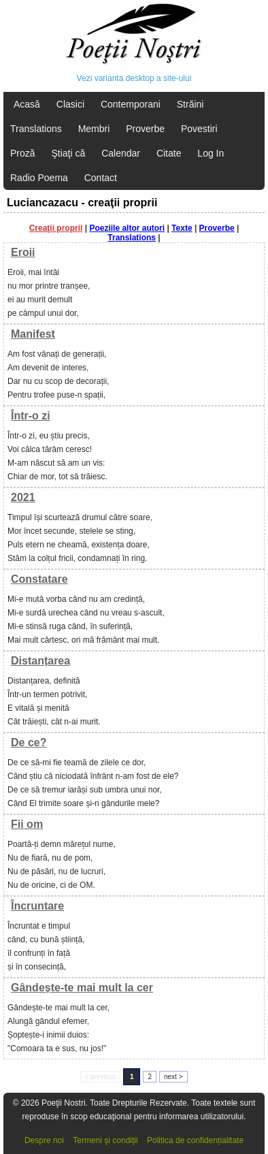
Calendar (120, 153)
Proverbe (145, 128)
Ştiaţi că (68, 153)
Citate (169, 153)
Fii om (27, 824)
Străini (190, 104)
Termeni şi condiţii (105, 1140)
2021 (23, 497)
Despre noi (44, 1140)
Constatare (39, 579)
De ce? (28, 742)
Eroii (23, 252)
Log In (210, 153)
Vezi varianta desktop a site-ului (134, 78)
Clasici (70, 104)
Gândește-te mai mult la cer (82, 987)
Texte (181, 228)
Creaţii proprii (56, 228)
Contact (100, 177)
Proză (22, 153)
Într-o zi (30, 415)
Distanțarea (40, 661)
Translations (36, 128)
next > (173, 1076)
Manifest (33, 334)
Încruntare (37, 906)
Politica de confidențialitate (195, 1140)
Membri (94, 128)
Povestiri (199, 128)
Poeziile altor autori (127, 228)
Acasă (27, 104)
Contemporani (131, 104)
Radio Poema (39, 177)
